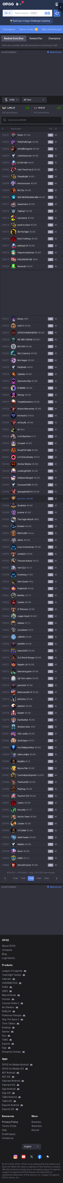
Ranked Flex (36, 38)
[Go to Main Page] (8, 4)
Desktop (6, 1027)
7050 (46, 878)
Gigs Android (8, 1089)
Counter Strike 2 (10, 1003)
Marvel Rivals (9, 995)
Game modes (28, 29)
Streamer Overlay (11, 1051)
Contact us (7, 1138)
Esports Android (10, 1105)
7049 (38, 878)
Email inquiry (8, 1134)
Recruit (35, 1130)
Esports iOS (8, 1109)
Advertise (37, 1126)
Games (6, 1031)
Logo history (8, 958)
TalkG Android (9, 1097)
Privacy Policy (10, 1122)
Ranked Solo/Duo (14, 38)
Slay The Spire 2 (10, 1019)
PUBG (5, 987)
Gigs (4, 1047)
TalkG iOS (7, 1101)
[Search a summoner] (47, 13)
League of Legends (12, 971)
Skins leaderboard (51, 29)
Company (7, 950)
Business (36, 1122)
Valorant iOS (8, 1085)
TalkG (5, 1039)
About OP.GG (8, 946)
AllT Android (8, 1072)
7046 (15, 878)
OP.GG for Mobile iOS (13, 1068)
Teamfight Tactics (11, 975)
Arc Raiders (8, 1007)
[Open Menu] (56, 4)
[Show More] (18, 4)
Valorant (6, 979)
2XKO (5, 991)
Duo (4, 1035)
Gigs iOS (6, 1093)
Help (4, 1130)
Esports (6, 1043)
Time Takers (8, 1023)
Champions (9, 29)
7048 (31, 878)
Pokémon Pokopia (11, 1015)
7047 (23, 878)
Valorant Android (11, 1080)
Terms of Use (9, 1126)
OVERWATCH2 (9, 983)
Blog (4, 954)
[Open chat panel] (60, 591)
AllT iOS (6, 1076)
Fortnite (6, 999)
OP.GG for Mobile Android (15, 1064)
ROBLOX (6, 1011)
